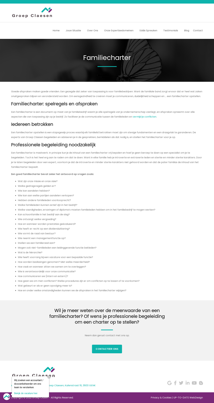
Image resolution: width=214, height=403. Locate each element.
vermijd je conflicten (144, 116)
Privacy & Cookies (161, 397)
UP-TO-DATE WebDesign (188, 397)
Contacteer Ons (107, 349)
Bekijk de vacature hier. (26, 393)
